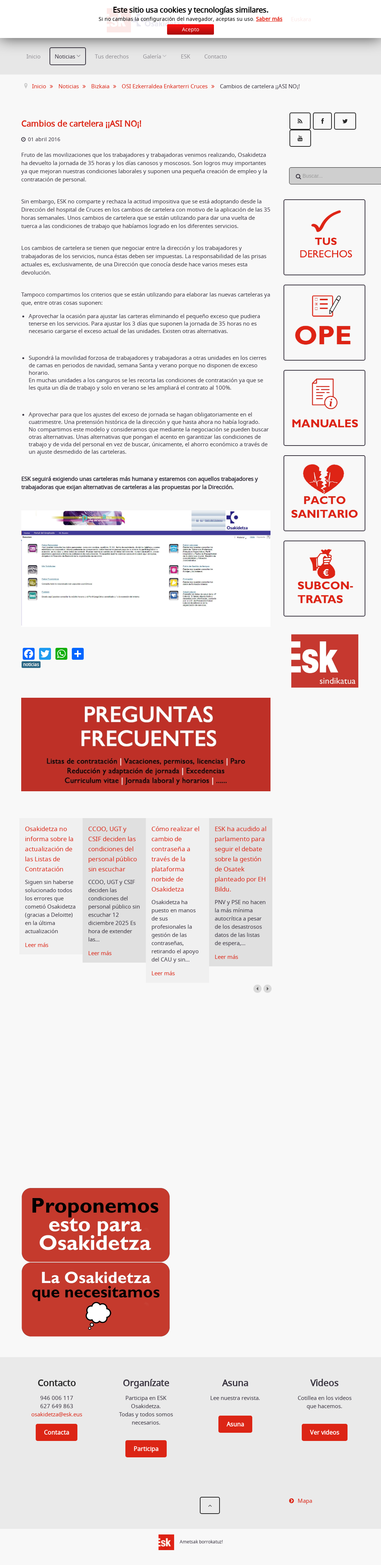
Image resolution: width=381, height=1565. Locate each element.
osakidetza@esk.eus (56, 1414)
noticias (31, 664)
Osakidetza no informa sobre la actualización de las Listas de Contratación (49, 848)
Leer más (36, 944)
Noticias (65, 56)
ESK (185, 56)
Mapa (305, 1500)
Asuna (235, 1424)
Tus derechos (112, 56)
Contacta (56, 1432)
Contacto (215, 56)
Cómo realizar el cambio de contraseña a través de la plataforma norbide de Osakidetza (176, 858)
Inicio (33, 56)
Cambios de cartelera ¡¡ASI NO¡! (86, 123)
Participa (146, 1449)
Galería (152, 56)
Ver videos (324, 1432)
